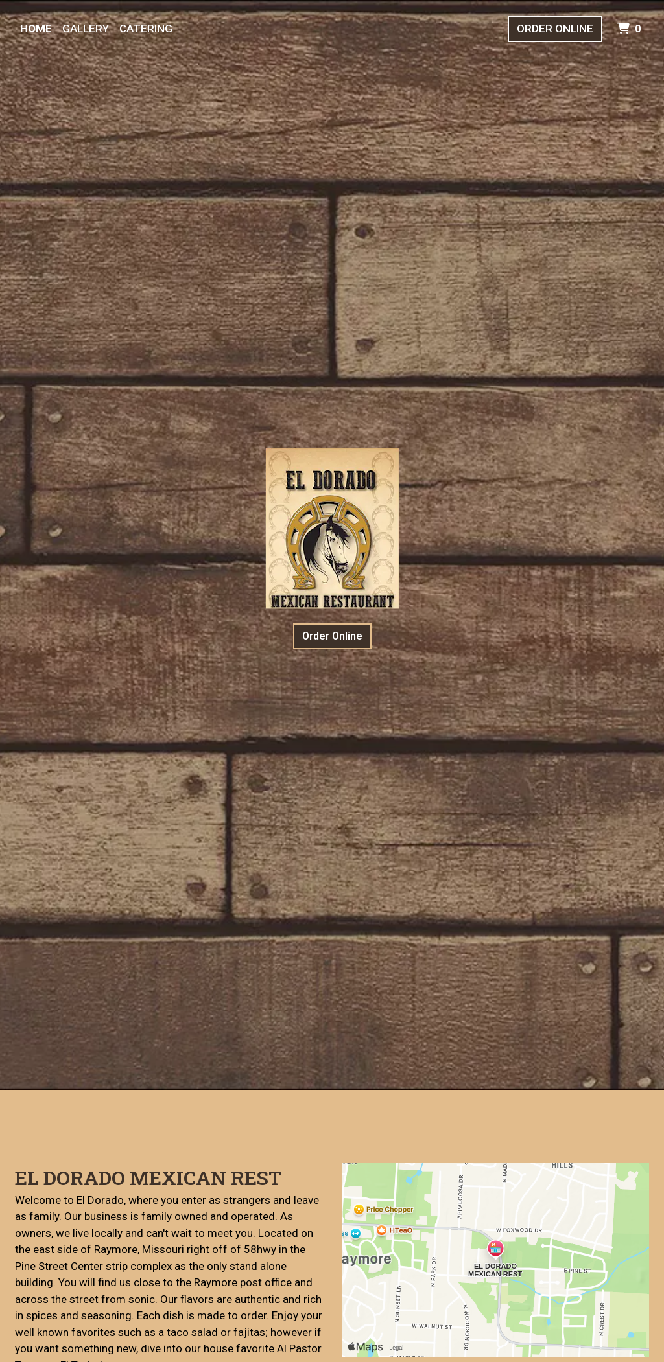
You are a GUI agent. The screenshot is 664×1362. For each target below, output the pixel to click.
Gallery (85, 28)
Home (36, 28)
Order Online (555, 28)
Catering (145, 28)
